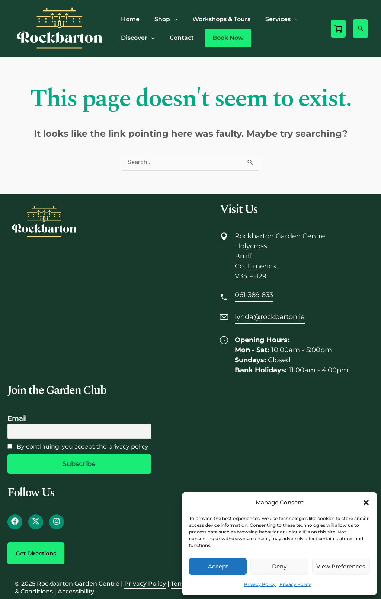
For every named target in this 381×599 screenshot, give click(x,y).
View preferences (340, 566)
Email (17, 418)
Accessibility (76, 591)
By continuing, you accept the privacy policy (77, 446)
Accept (218, 566)
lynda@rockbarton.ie (270, 317)
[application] (173, 19)
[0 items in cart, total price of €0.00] (338, 29)
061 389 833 (254, 295)
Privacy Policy (260, 584)
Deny (279, 566)
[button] (366, 502)
